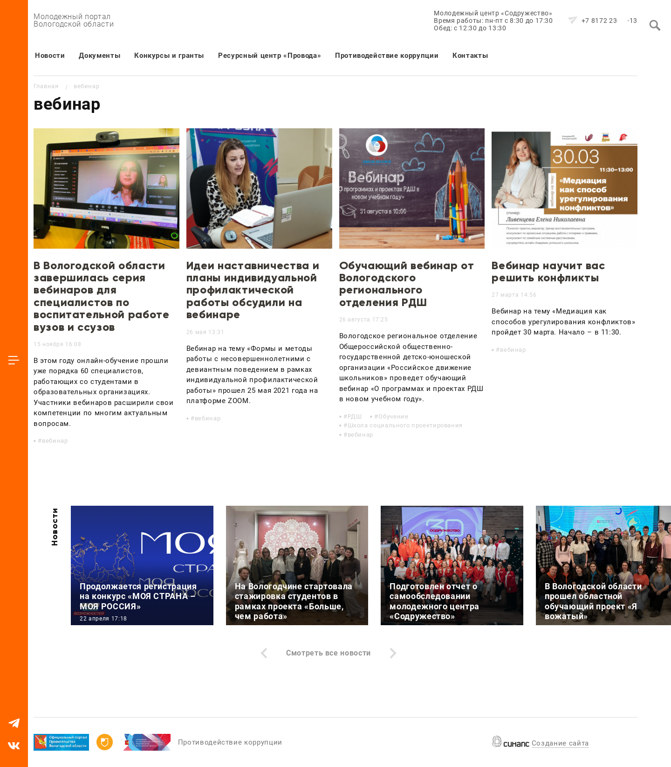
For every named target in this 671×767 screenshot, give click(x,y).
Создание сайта (560, 743)
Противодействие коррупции (386, 55)
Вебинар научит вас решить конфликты (548, 271)
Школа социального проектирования (405, 425)
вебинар (55, 440)
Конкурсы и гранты (169, 55)
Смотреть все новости (328, 652)
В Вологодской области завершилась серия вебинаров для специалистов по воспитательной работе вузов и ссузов (101, 296)
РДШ (355, 416)
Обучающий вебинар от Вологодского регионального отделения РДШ (406, 283)
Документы (99, 55)
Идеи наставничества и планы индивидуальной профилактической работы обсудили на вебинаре (252, 289)
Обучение (393, 416)
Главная (46, 86)
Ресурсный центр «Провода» (269, 55)
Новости (50, 55)
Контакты (470, 55)
